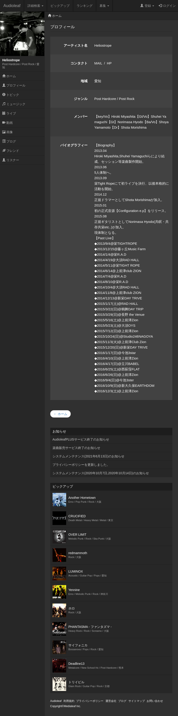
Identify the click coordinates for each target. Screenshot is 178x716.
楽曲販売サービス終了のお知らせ (76, 448)
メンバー (81, 116)
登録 (147, 6)
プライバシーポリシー (89, 701)
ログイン (167, 6)
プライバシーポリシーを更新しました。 (81, 464)
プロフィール (13, 85)
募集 (104, 6)
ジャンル (81, 99)
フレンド (10, 151)
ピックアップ (60, 6)
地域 (84, 81)
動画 (7, 123)
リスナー (10, 160)
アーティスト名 (76, 45)
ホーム (9, 76)
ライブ (9, 113)
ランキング (85, 6)
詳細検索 (35, 6)
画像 (7, 132)
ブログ (9, 141)
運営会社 (110, 701)
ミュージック (13, 104)
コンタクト (79, 63)
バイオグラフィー (74, 145)
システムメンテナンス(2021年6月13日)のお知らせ (88, 456)
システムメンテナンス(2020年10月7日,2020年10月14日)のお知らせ (101, 473)
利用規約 (68, 701)
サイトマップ (136, 701)
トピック (10, 95)
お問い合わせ (155, 701)
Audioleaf (11, 5)
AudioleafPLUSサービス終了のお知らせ (81, 439)
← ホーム (60, 414)
